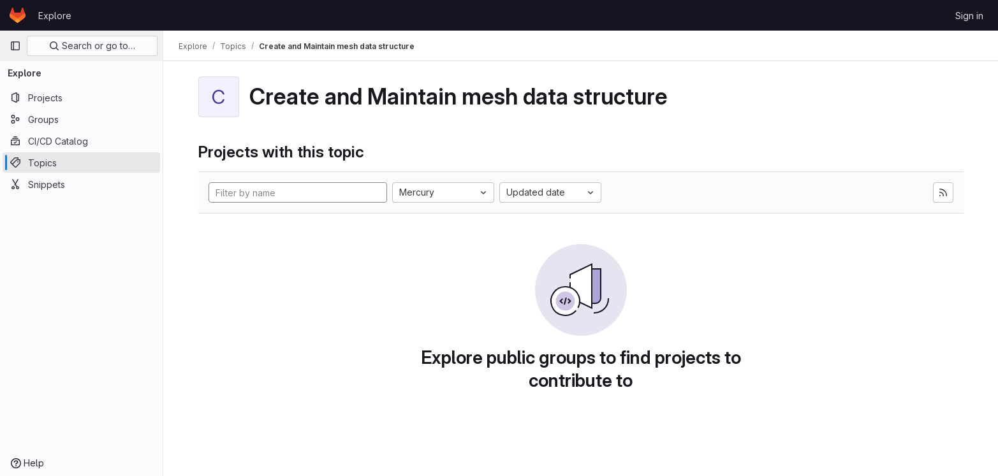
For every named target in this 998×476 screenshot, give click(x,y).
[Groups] (81, 119)
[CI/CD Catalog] (81, 141)
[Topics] (81, 162)
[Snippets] (81, 184)
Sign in (969, 15)
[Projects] (81, 97)
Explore (54, 15)
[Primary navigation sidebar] (15, 46)
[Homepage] (17, 15)
